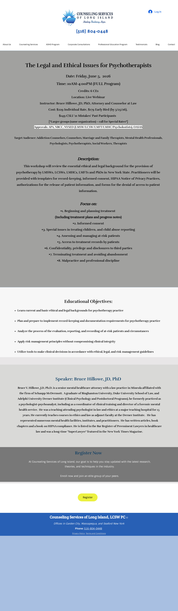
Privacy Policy (78, 533)
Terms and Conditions (96, 533)
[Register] (88, 497)
